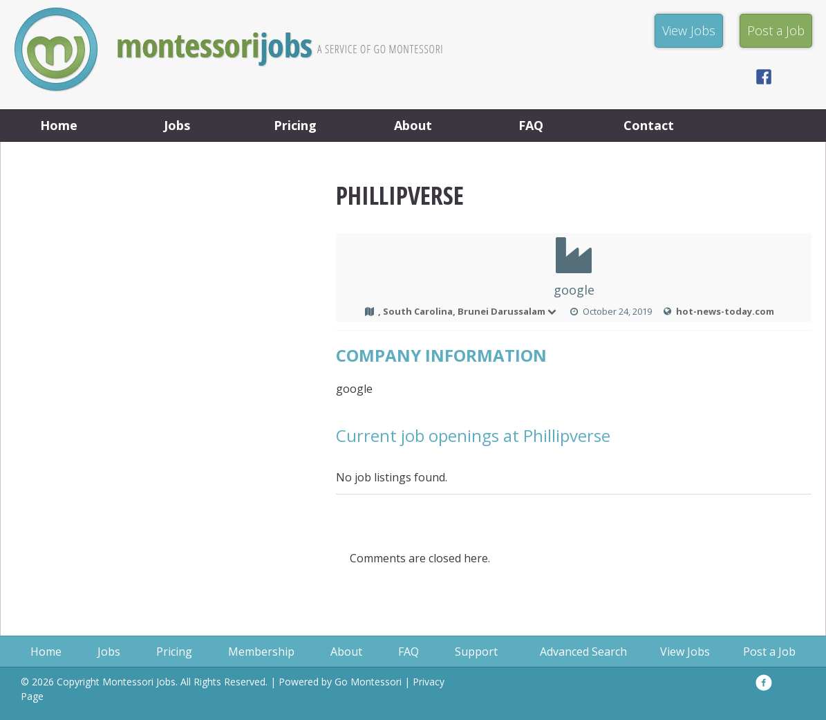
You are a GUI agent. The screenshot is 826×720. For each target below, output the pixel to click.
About (413, 125)
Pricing (295, 125)
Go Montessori (368, 681)
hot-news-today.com (725, 311)
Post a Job (769, 651)
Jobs (177, 125)
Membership (261, 651)
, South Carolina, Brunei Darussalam (468, 311)
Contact (648, 125)
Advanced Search (583, 651)
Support (476, 651)
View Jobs (685, 651)
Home (58, 125)
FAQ (530, 125)
